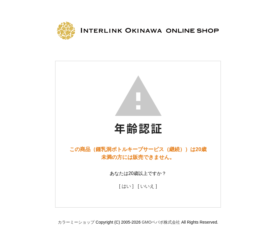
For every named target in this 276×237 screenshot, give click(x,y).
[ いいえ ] (147, 186)
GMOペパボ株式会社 (161, 222)
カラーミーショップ (76, 222)
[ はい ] (126, 186)
